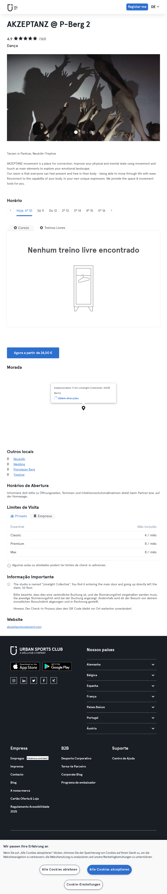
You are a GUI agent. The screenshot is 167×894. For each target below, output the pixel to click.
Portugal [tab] (120, 718)
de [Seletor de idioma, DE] (155, 7)
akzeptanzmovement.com (24, 627)
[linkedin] (23, 680)
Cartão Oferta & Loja (24, 798)
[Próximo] (111, 210)
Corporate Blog (71, 774)
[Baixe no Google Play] (57, 667)
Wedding (19, 464)
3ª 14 (77, 210)
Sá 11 (40, 210)
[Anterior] (10, 210)
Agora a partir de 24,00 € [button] (33, 353)
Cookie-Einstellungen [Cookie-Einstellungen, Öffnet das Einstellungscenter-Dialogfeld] (83, 884)
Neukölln (19, 459)
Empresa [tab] (42, 516)
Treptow (19, 474)
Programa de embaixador (78, 782)
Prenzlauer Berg (24, 469)
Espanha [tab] (120, 686)
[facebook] (43, 680)
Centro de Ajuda (123, 758)
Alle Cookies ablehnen (59, 869)
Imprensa (16, 766)
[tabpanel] (83, 540)
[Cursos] (21, 228)
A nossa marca (20, 790)
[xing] (53, 680)
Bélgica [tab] (120, 675)
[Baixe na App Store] (25, 667)
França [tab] (120, 696)
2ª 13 (65, 210)
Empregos (17, 758)
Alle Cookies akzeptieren (109, 869)
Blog (13, 782)
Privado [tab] (18, 516)
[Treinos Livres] (52, 228)
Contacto (16, 774)
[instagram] (13, 680)
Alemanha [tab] (120, 664)
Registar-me (137, 6)
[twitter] (33, 680)
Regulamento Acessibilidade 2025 (29, 809)
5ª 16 (101, 210)
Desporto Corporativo (76, 758)
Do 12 (53, 210)
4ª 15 (89, 210)
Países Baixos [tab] (120, 707)
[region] (83, 867)
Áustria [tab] (120, 728)
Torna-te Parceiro (73, 766)
